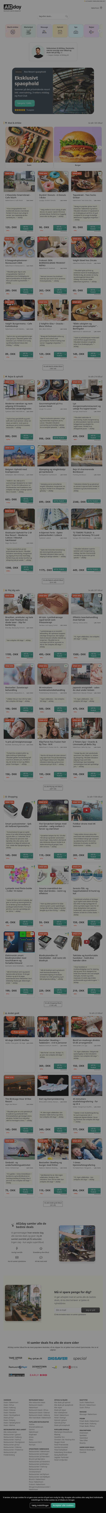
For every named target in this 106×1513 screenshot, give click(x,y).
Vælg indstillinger (40, 1505)
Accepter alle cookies (63, 1505)
